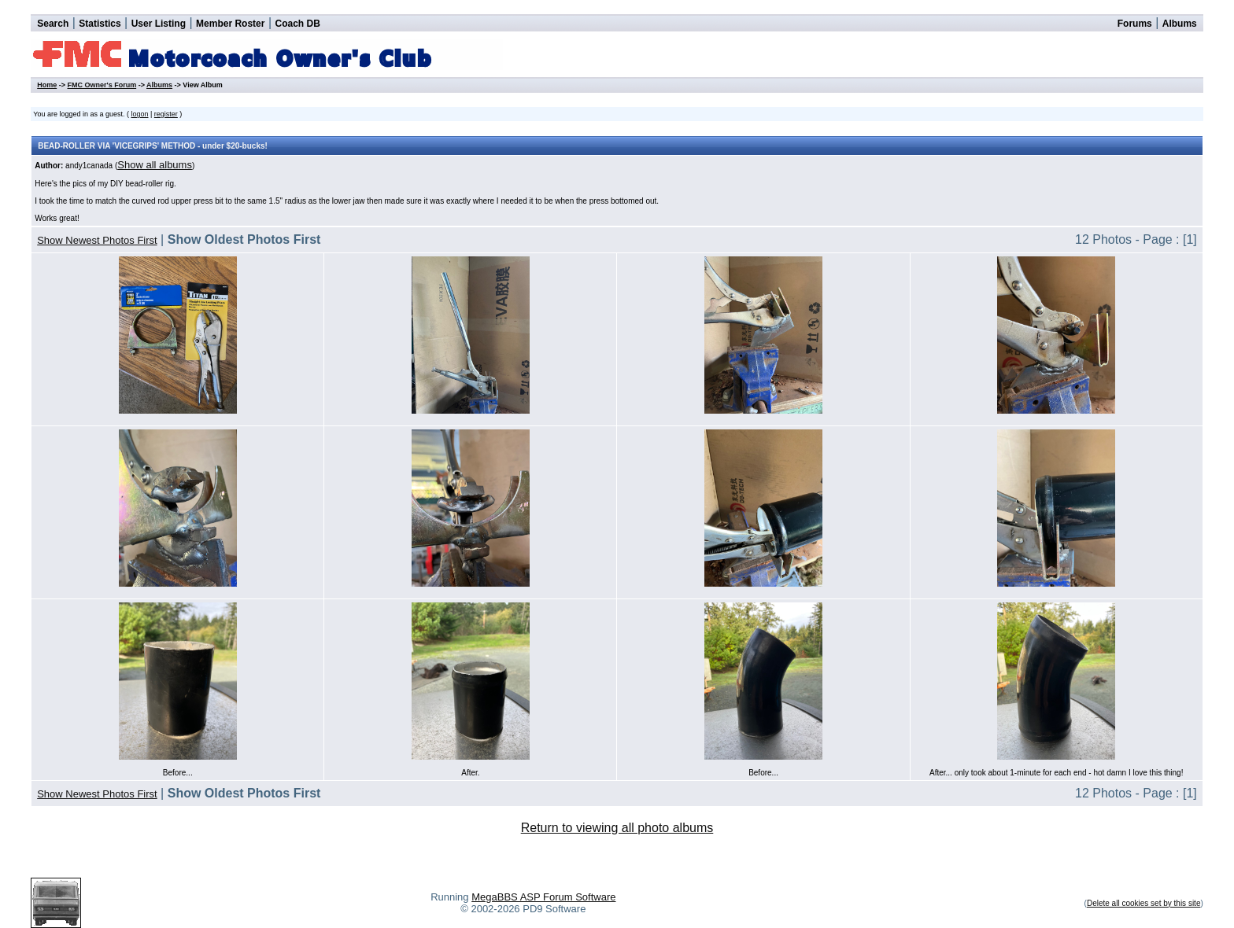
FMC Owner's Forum (101, 85)
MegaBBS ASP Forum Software (543, 897)
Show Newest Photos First (97, 240)
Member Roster (230, 23)
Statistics (99, 23)
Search (52, 23)
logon (139, 114)
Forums (1135, 23)
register (166, 114)
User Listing (158, 23)
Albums (1179, 23)
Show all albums (154, 165)
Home (47, 85)
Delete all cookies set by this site (1144, 903)
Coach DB (297, 23)
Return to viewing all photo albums (617, 827)
